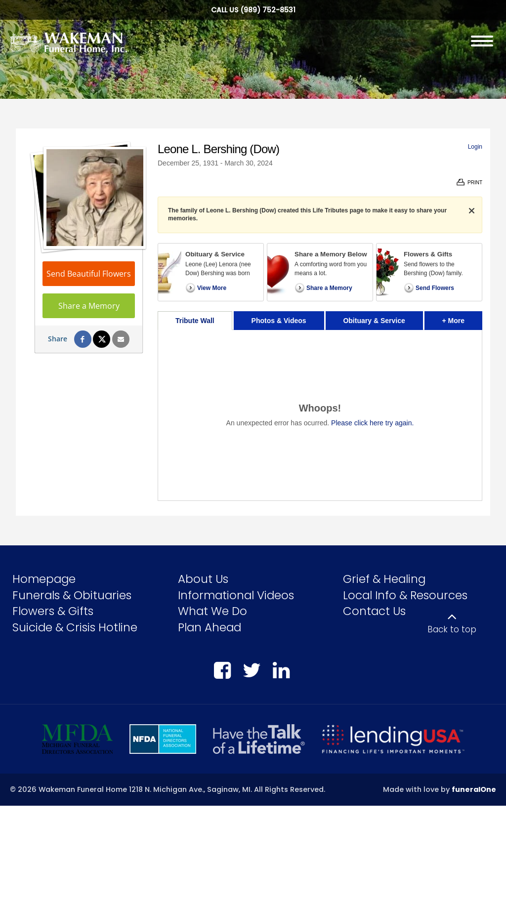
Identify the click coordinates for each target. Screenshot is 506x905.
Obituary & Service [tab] (374, 321)
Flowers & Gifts (52, 611)
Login (475, 146)
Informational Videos (236, 595)
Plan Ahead (209, 627)
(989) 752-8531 (267, 10)
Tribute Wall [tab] (194, 321)
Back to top (451, 629)
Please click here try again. (372, 423)
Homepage (44, 579)
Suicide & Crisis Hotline (74, 627)
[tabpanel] (320, 415)
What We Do (212, 611)
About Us (203, 579)
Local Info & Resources (405, 595)
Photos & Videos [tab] (279, 321)
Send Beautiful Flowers (88, 273)
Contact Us (374, 611)
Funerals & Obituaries (71, 595)
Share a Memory (89, 305)
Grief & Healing (384, 579)
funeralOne (474, 789)
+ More (462, 318)
